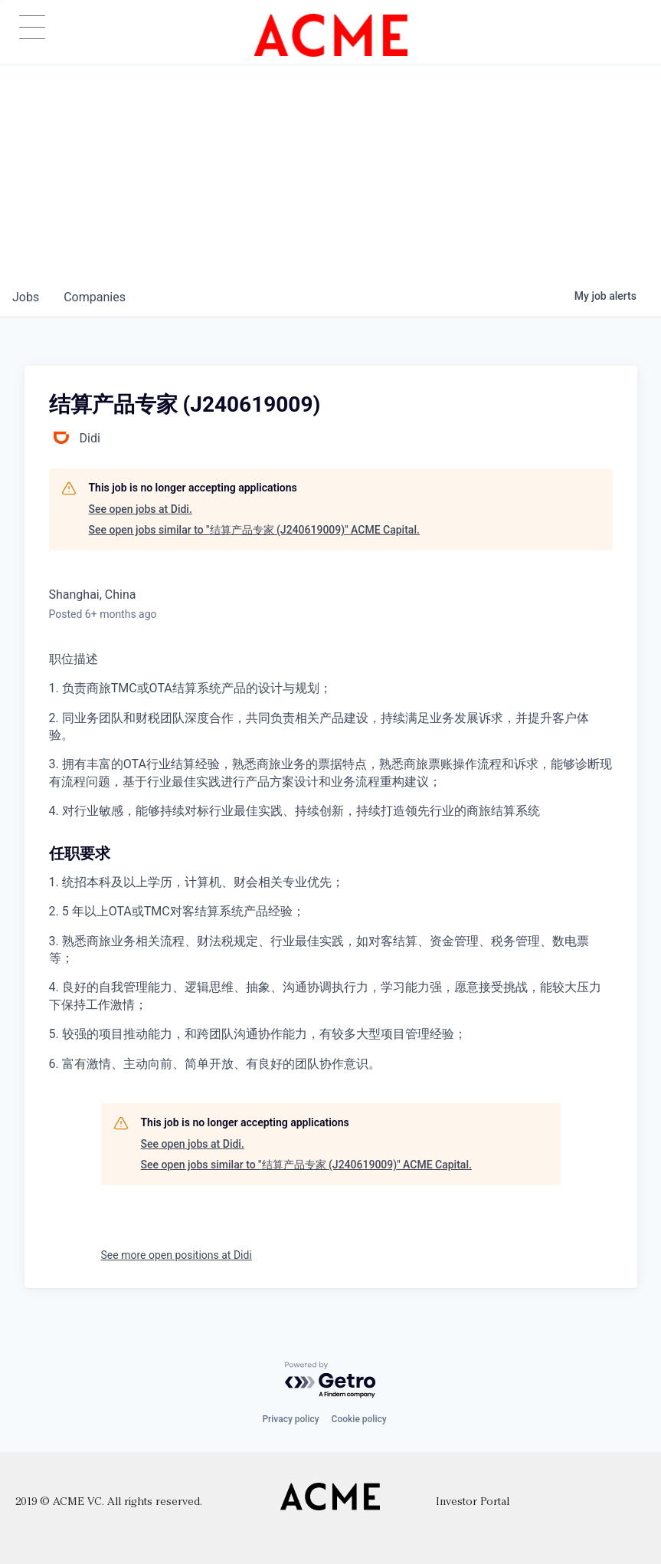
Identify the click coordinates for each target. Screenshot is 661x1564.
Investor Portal (472, 1502)
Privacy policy (290, 1419)
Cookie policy (359, 1419)
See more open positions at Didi (176, 1255)
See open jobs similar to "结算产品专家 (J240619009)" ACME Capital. (254, 530)
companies (95, 297)
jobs (25, 297)
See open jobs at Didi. (140, 509)
